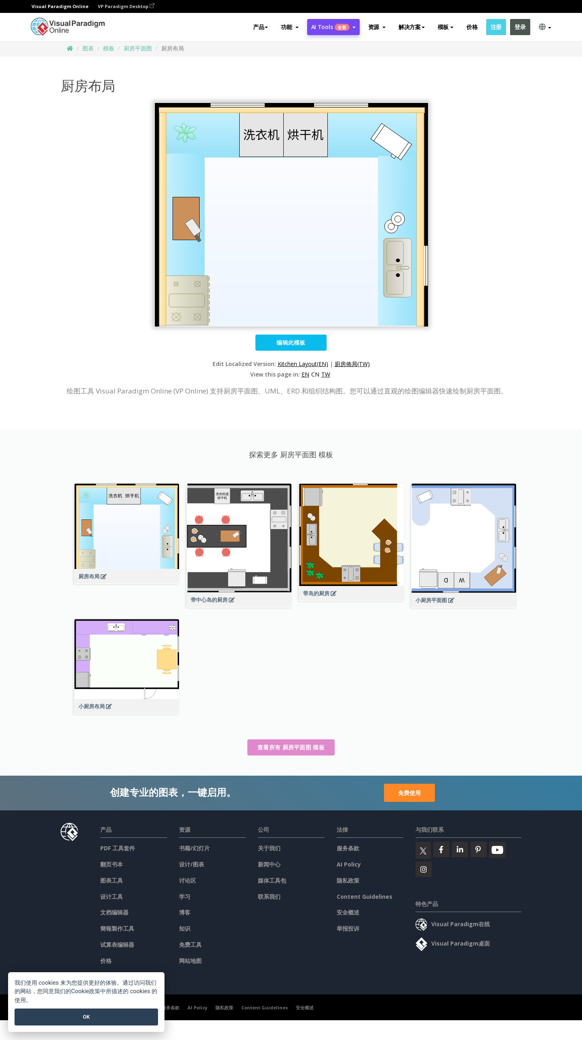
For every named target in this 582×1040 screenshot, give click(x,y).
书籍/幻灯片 (194, 848)
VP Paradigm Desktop (126, 6)
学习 (184, 896)
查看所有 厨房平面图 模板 (291, 747)
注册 (496, 27)
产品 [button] (260, 27)
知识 (184, 928)
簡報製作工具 (117, 928)
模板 (108, 48)
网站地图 (190, 961)
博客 (184, 912)
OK (86, 1017)
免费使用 (409, 793)
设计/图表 (191, 864)
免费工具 (190, 944)
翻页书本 (111, 864)
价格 (471, 27)
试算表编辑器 (117, 944)
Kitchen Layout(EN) (303, 364)
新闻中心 (269, 864)
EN (305, 374)
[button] (289, 27)
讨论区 (187, 880)
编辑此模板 (291, 342)
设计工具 (111, 896)
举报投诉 (348, 928)
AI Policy (349, 864)
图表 (88, 48)
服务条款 (348, 848)
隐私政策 (348, 880)
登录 (520, 27)
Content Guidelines (364, 896)
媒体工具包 (272, 880)
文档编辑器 (114, 912)
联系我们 (269, 896)
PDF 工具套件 (117, 848)
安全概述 (348, 912)
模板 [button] (445, 27)
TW (325, 374)
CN (315, 374)
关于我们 (269, 848)
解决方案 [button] (412, 27)
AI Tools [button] (333, 27)
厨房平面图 (138, 48)
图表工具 (111, 880)
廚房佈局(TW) (352, 364)
